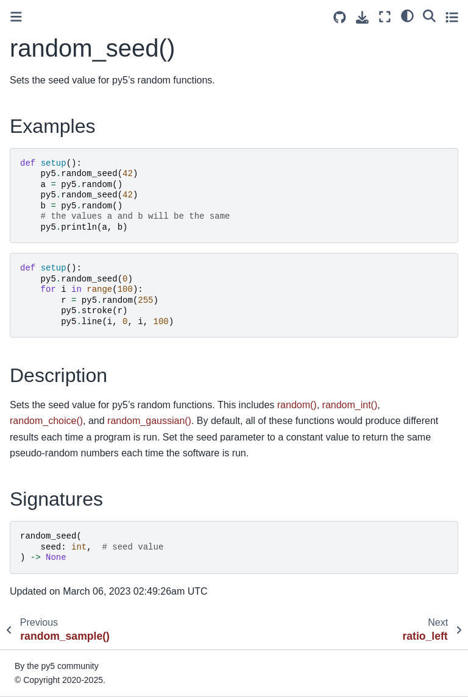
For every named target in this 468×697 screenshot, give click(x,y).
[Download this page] (362, 17)
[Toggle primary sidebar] (16, 17)
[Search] (429, 15)
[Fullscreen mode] (385, 17)
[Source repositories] (339, 17)
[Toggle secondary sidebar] (452, 17)
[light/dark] (407, 15)
